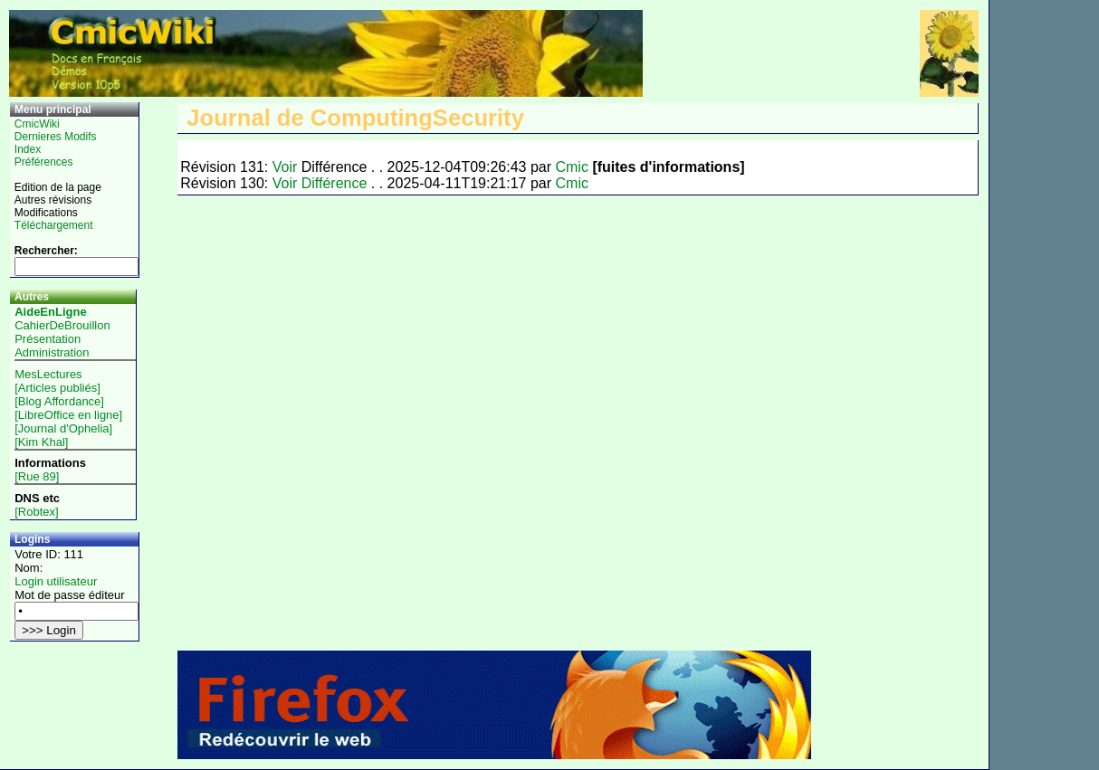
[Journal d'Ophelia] (63, 428)
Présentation (47, 339)
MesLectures (47, 374)
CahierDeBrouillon (62, 325)
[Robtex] (36, 511)
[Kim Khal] (41, 442)
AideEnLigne (50, 311)
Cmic (571, 167)
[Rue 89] (36, 476)
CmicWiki (37, 124)
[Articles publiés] (57, 388)
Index (27, 149)
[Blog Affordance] (59, 401)
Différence (334, 183)
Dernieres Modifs (55, 136)
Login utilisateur (55, 581)
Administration (51, 352)
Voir (285, 167)
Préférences (43, 162)
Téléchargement (53, 225)
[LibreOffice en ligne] (68, 415)
